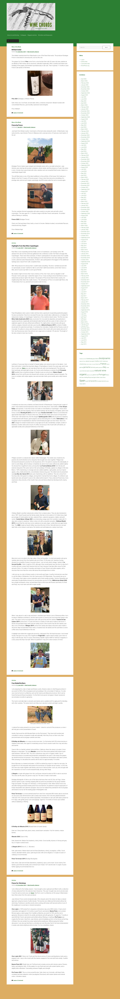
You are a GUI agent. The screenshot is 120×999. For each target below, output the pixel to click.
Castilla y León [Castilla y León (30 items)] (98, 360)
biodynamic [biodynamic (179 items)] (104, 357)
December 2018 (85, 255)
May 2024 (83, 124)
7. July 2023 (19, 126)
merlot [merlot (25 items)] (87, 370)
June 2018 (84, 267)
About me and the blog (13, 35)
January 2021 (84, 205)
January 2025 (84, 108)
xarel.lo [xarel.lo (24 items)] (84, 383)
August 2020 (84, 215)
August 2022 (84, 166)
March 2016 (84, 321)
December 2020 (85, 207)
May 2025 (83, 100)
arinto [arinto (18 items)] (85, 358)
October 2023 (84, 138)
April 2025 (83, 102)
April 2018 (83, 271)
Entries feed (84, 61)
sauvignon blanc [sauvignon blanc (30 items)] (95, 377)
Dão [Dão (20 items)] (99, 363)
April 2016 (83, 319)
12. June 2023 (19, 684)
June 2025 (84, 98)
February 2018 (85, 275)
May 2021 (83, 197)
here (32, 892)
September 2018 (85, 261)
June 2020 (84, 219)
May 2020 (83, 221)
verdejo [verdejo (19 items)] (80, 383)
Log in (82, 59)
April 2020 (83, 223)
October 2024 (84, 114)
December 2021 (85, 183)
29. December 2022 (21, 884)
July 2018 (83, 265)
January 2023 (84, 156)
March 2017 (84, 297)
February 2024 (85, 130)
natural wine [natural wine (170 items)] (100, 370)
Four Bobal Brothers (22, 682)
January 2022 (84, 181)
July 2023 (83, 144)
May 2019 (83, 245)
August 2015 (84, 335)
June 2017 (84, 291)
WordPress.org (85, 65)
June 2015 (84, 339)
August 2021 (84, 191)
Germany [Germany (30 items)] (92, 367)
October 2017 (84, 283)
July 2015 (83, 337)
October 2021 (84, 187)
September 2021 (85, 189)
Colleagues (24, 35)
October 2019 (84, 235)
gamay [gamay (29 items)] (81, 367)
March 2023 (84, 152)
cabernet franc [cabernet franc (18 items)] (82, 360)
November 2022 (85, 160)
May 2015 (83, 341)
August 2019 (84, 239)
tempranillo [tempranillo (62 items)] (93, 380)
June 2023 (84, 146)
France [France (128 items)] (103, 363)
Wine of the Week (16, 46)
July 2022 (83, 168)
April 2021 (83, 199)
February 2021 (85, 203)
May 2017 (83, 293)
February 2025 (85, 106)
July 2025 (83, 96)
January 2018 (84, 277)
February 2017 (85, 299)
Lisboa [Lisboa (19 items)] (107, 367)
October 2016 (84, 307)
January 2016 (84, 325)
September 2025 (85, 92)
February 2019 (85, 251)
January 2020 (84, 229)
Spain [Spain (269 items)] (82, 380)
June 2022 (84, 170)
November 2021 (85, 185)
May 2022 (83, 173)
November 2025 (85, 88)
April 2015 (83, 343)
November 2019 (85, 233)
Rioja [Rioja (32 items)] (89, 377)
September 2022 (85, 164)
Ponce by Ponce (20, 124)
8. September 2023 (21, 51)
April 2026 (83, 78)
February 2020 (85, 227)
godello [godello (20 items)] (97, 367)
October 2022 (84, 162)
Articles (14, 242)
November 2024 (85, 112)
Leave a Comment (18, 112)
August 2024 (84, 118)
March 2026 (84, 80)
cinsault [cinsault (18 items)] (93, 363)
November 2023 (85, 136)
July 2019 (83, 241)
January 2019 (84, 253)
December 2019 (85, 231)
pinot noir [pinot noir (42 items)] (95, 374)
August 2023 (84, 142)
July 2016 (83, 313)
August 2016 (84, 311)
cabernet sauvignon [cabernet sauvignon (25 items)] (90, 360)
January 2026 (84, 84)
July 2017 (83, 289)
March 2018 (84, 273)
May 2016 (83, 317)
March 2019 (84, 249)
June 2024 (84, 122)
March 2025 (84, 104)
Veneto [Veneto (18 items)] (107, 380)
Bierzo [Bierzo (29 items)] (97, 358)
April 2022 (83, 175)
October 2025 (84, 90)
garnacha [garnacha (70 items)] (86, 367)
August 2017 (84, 287)
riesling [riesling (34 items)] (86, 377)
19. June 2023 (19, 247)
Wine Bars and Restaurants (48, 35)
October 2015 (84, 331)
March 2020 (84, 225)
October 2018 (84, 259)
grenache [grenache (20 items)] (101, 367)
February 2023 (85, 154)
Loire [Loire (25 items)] (80, 370)
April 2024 (83, 126)
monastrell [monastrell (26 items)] (91, 370)
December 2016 (85, 303)
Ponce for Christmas (23, 882)
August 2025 (84, 94)
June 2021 (84, 195)
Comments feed (85, 63)
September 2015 (85, 333)
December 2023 (85, 134)
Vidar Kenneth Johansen (33, 51)
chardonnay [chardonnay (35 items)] (82, 363)
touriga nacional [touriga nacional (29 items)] (101, 380)
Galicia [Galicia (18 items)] (107, 363)
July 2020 (83, 217)
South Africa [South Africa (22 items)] (102, 377)
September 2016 (85, 309)
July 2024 (83, 120)
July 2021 (83, 193)
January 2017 (84, 301)
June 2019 (84, 243)
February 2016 (85, 323)
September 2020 (85, 213)
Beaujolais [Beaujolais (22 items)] (93, 358)
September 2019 (85, 237)
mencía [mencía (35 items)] (84, 370)
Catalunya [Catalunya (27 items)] (105, 360)
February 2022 (85, 179)
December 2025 (85, 86)
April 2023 (83, 150)
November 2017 (85, 281)
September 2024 (85, 116)
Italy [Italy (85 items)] (104, 367)
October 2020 (84, 211)
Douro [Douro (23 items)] (97, 363)
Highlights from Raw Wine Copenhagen (32, 245)
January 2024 (84, 132)
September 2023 (85, 140)
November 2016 (85, 305)
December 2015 (85, 327)
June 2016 (84, 315)
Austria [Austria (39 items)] (88, 358)
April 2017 (83, 295)
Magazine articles (33, 35)
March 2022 (84, 177)
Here (23, 368)
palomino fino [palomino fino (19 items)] (90, 374)
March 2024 (84, 128)
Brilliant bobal (19, 49)
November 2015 (85, 329)
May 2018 (83, 269)
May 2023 (83, 148)
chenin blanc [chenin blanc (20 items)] (89, 363)
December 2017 (85, 279)
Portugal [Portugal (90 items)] (102, 374)
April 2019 (83, 247)
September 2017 (85, 285)
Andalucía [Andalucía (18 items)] (81, 358)
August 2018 (84, 263)
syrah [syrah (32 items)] (87, 380)
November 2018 (85, 257)
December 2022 (85, 158)
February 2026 (85, 82)
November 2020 (85, 209)
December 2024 (85, 110)
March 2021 (84, 201)
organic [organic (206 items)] (83, 374)
